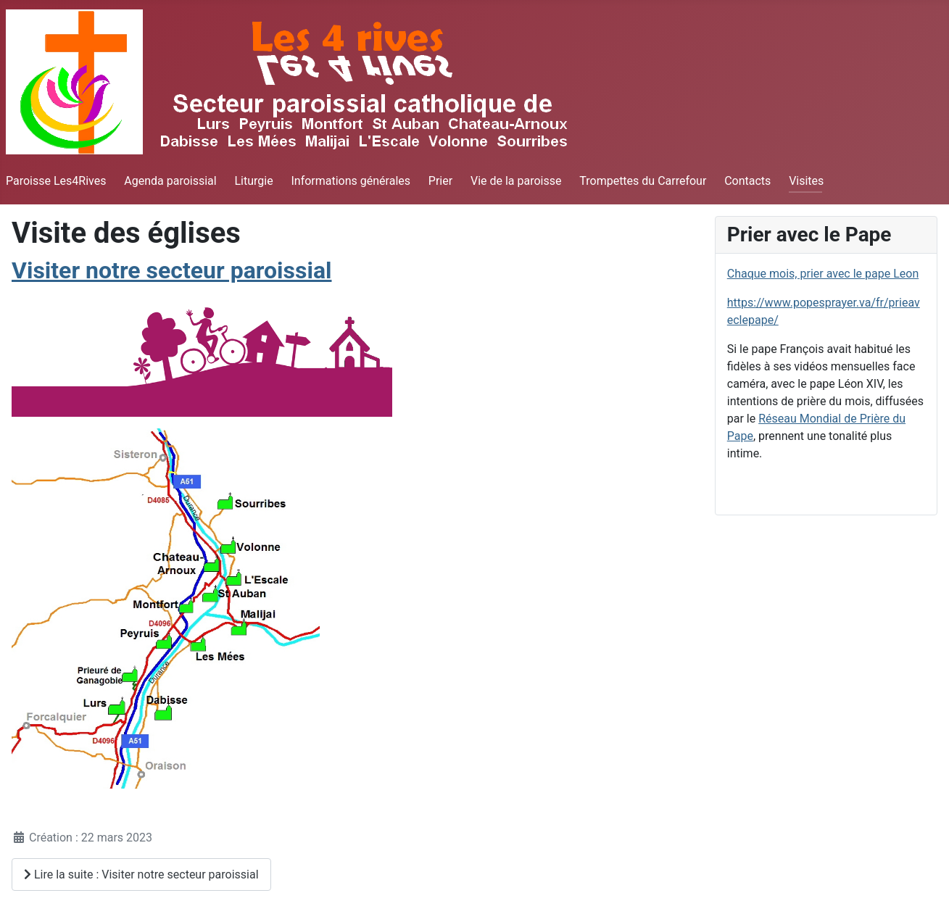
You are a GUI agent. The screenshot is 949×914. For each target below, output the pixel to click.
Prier (440, 181)
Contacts (747, 181)
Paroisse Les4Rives (56, 181)
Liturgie (253, 181)
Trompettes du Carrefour (642, 181)
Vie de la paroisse (516, 181)
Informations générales (350, 181)
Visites (806, 181)
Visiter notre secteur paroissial (171, 270)
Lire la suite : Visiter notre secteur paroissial (141, 874)
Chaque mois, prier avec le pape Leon (823, 274)
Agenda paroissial (170, 181)
